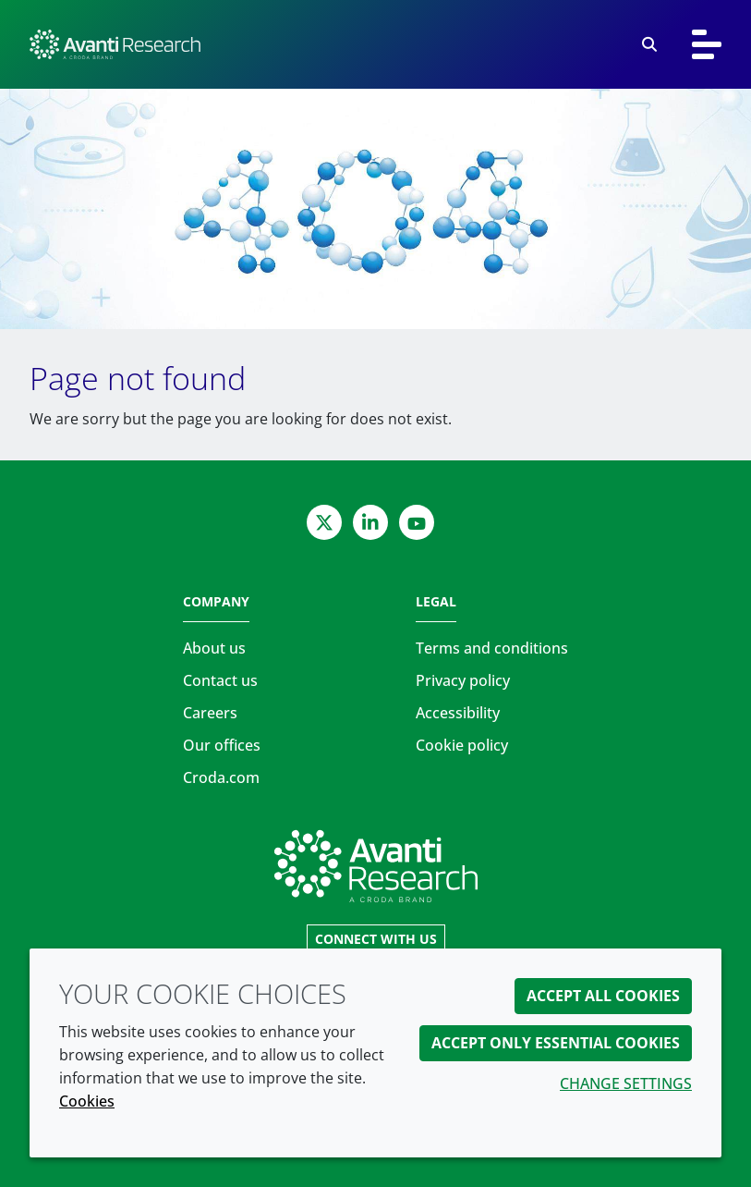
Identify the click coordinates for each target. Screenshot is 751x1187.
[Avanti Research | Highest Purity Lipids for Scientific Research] (115, 44)
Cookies (87, 1101)
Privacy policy (463, 680)
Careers (210, 713)
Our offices (221, 745)
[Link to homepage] (376, 866)
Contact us (220, 680)
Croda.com (221, 777)
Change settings (626, 1083)
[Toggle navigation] (706, 44)
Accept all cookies (603, 995)
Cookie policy (462, 745)
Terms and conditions (492, 648)
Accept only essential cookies (555, 1043)
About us (214, 648)
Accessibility (458, 713)
